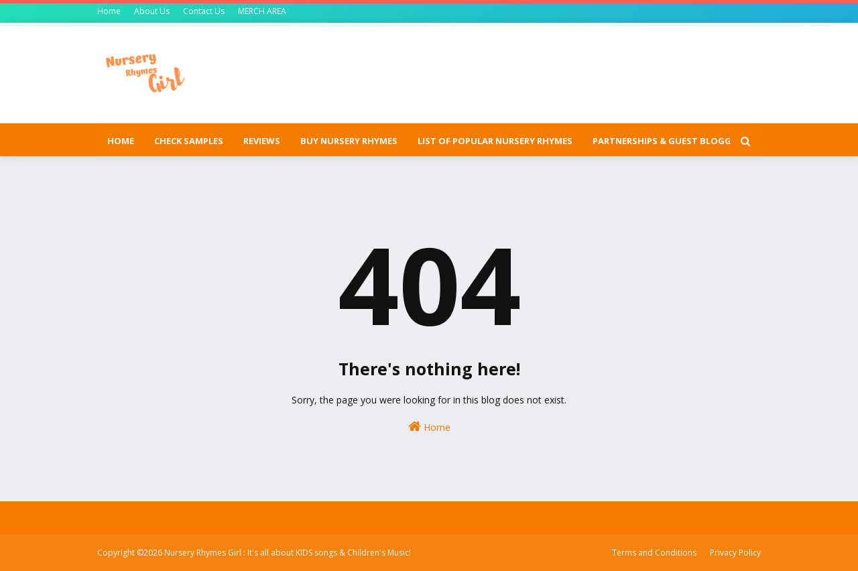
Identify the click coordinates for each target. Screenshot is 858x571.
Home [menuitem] (120, 141)
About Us (152, 11)
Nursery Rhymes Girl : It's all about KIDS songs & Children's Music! (287, 552)
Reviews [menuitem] (261, 141)
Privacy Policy (735, 552)
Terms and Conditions (654, 552)
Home (109, 11)
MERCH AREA (262, 11)
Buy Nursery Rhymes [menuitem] (348, 141)
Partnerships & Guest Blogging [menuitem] (670, 141)
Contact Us (204, 11)
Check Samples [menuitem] (188, 141)
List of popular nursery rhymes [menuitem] (495, 141)
